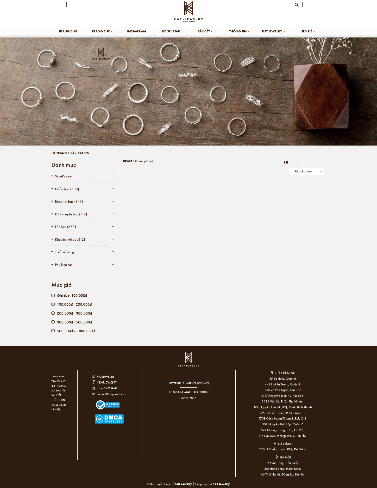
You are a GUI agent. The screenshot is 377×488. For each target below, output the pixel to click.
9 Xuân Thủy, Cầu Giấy (282, 462)
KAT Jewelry (273, 31)
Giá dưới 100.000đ (69, 295)
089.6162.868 (107, 387)
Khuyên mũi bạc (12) (70, 239)
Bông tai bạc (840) (69, 201)
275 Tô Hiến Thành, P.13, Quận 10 (282, 412)
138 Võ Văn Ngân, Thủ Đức (282, 389)
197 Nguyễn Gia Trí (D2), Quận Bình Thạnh (282, 406)
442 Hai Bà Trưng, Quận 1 (282, 384)
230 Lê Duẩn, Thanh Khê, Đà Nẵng (282, 448)
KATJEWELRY (106, 376)
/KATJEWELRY (107, 382)
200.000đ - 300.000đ (71, 313)
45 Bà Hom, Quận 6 (282, 378)
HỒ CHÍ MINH (285, 372)
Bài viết (205, 31)
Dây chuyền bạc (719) (71, 214)
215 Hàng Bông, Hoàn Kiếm (282, 468)
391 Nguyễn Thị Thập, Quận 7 (282, 424)
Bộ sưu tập (171, 31)
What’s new (63, 176)
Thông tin (239, 31)
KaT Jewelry (221, 483)
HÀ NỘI (285, 457)
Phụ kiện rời (63, 264)
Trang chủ (68, 31)
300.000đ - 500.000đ (71, 322)
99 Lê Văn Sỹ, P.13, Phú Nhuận (282, 401)
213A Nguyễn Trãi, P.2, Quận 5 (282, 395)
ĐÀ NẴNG (285, 443)
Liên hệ (308, 31)
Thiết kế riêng (64, 251)
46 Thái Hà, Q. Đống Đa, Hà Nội (282, 474)
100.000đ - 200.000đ (71, 304)
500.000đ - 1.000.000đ (73, 331)
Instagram (136, 31)
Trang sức (102, 31)
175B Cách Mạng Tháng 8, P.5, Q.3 (282, 418)
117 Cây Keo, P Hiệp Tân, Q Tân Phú (283, 435)
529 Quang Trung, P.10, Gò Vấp (282, 429)
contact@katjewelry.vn (111, 393)
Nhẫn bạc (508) (67, 188)
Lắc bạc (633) (65, 226)
